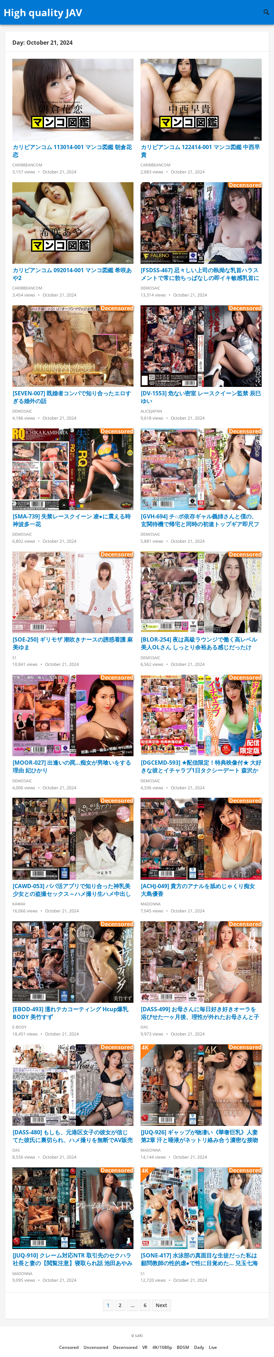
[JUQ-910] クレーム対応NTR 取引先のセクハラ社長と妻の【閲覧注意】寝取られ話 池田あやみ (72, 1259)
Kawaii (18, 903)
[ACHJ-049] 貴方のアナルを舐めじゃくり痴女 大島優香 (198, 890)
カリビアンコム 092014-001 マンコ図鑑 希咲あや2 (72, 274)
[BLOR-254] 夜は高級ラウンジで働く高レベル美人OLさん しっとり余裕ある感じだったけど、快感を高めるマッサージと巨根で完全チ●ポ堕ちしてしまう (199, 643)
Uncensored (95, 1347)
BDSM (183, 1347)
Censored (69, 1347)
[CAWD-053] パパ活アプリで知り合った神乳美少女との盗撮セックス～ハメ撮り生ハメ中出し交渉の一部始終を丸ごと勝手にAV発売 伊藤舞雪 (72, 890)
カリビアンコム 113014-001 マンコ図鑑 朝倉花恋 (72, 151)
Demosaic (150, 288)
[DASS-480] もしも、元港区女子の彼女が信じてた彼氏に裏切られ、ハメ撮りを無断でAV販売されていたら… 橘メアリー (73, 1136)
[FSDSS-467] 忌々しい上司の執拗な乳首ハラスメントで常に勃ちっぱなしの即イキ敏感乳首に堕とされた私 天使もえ (200, 274)
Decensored (125, 1347)
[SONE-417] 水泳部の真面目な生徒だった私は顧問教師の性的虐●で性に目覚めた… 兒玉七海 (199, 1259)
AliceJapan (151, 411)
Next (161, 1305)
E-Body (19, 1027)
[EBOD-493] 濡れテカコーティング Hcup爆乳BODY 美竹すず (70, 1013)
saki (139, 1335)
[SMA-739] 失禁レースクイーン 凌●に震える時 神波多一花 (72, 520)
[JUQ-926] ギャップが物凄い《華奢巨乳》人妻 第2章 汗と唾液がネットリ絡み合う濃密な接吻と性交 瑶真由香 (199, 1136)
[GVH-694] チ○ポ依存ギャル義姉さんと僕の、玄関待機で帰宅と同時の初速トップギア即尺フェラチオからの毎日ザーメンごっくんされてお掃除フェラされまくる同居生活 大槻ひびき (200, 520)
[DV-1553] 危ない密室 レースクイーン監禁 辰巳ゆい (201, 397)
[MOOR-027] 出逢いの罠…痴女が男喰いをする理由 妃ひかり (72, 766)
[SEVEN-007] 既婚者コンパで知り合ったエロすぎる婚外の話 (72, 397)
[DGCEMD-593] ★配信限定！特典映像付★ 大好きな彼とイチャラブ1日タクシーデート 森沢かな (201, 766)
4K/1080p (162, 1347)
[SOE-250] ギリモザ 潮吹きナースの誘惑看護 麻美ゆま (73, 643)
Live (213, 1347)
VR (145, 1347)
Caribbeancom (27, 164)
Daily (199, 1347)
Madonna (151, 903)
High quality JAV (43, 12)
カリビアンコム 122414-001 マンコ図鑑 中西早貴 (200, 151)
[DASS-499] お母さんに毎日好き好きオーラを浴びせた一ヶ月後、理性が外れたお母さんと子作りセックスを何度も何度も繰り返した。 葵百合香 (201, 1013)
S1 (14, 657)
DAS (144, 1027)
